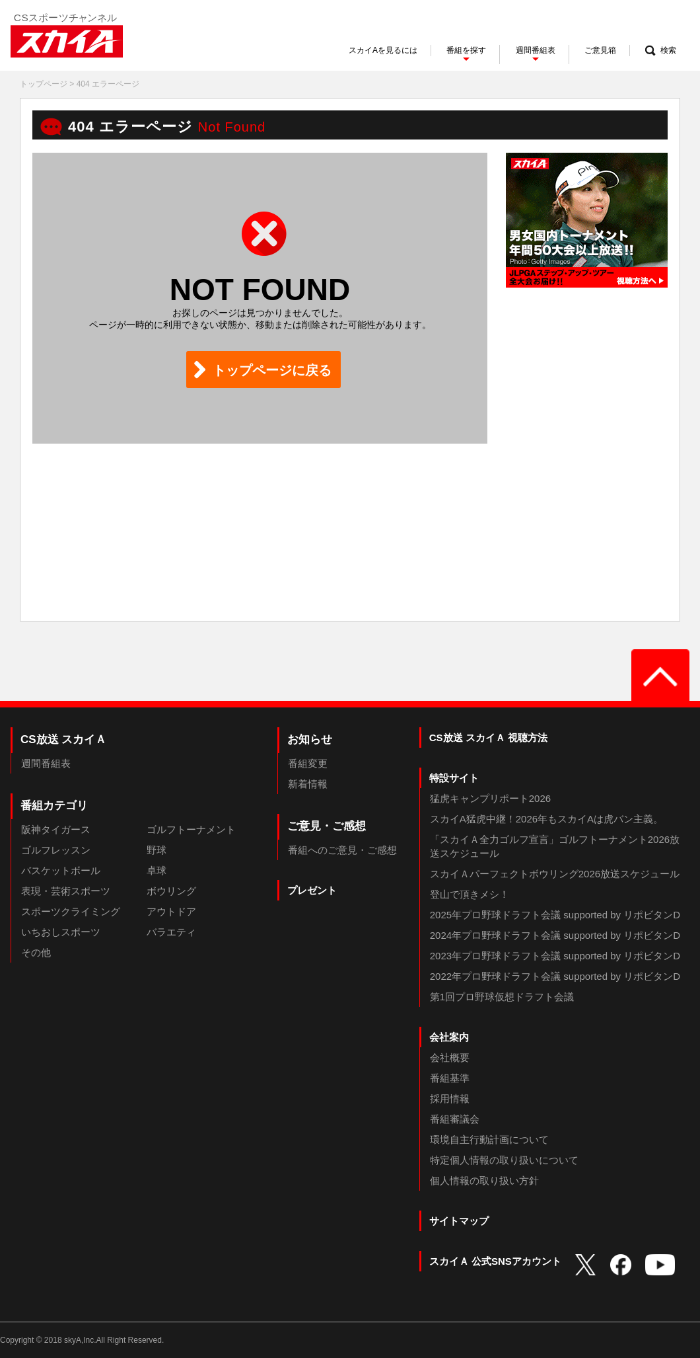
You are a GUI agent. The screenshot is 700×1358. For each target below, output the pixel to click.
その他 (36, 952)
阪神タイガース (55, 829)
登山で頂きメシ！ (469, 894)
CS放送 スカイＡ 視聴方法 (488, 737)
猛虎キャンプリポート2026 (490, 798)
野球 (156, 850)
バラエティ (171, 932)
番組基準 (450, 1078)
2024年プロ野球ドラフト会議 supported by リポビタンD (555, 935)
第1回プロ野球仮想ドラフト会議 (502, 996)
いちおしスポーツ (60, 932)
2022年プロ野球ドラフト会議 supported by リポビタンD (555, 976)
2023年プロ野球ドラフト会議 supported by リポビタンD (555, 955)
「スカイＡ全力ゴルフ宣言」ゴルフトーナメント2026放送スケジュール (555, 846)
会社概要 (450, 1057)
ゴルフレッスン (55, 850)
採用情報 (450, 1098)
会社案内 (449, 1037)
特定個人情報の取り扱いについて (504, 1160)
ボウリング (171, 891)
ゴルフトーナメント (191, 829)
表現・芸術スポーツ (65, 891)
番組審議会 (454, 1119)
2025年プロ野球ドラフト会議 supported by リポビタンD (555, 914)
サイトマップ (459, 1220)
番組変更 (308, 763)
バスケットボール (60, 870)
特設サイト (454, 777)
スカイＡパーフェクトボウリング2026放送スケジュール (555, 873)
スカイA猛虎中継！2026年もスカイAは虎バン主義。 (546, 818)
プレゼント (312, 890)
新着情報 (308, 783)
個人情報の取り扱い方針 (484, 1180)
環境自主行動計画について (489, 1139)
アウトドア (171, 911)
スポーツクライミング (70, 911)
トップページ (43, 84)
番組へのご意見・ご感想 (342, 850)
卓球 (156, 870)
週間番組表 (46, 763)
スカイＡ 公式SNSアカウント (495, 1261)
